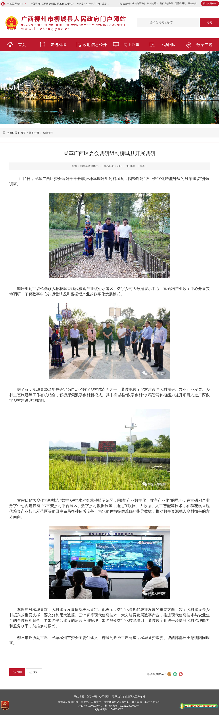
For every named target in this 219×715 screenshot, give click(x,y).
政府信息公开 (95, 44)
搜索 (209, 22)
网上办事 (131, 44)
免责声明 (92, 696)
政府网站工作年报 (135, 696)
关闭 (33, 672)
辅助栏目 (16, 86)
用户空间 (192, 3)
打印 (17, 672)
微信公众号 (125, 3)
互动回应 (168, 44)
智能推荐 (48, 132)
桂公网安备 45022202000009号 (122, 705)
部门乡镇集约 (166, 3)
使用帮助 (104, 696)
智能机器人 (152, 3)
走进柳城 (58, 44)
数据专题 (204, 44)
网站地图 (79, 696)
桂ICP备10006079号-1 (90, 705)
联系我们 (117, 696)
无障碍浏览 (180, 3)
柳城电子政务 (138, 3)
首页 (22, 44)
